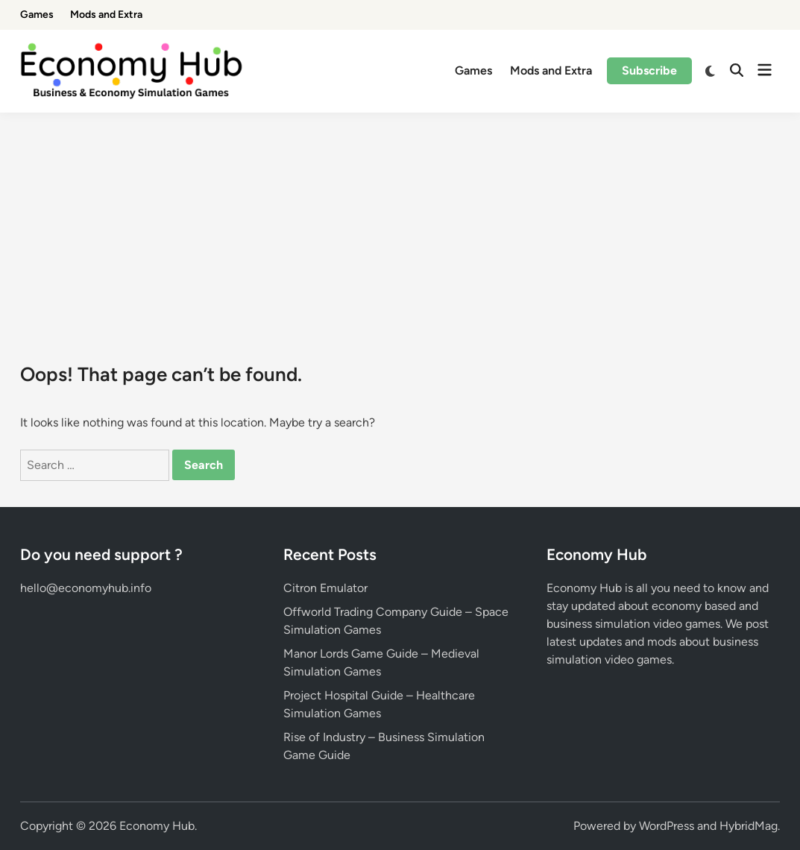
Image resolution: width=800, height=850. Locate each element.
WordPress (666, 826)
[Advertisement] (400, 224)
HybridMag (748, 826)
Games (37, 14)
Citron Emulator (325, 588)
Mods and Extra (106, 14)
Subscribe (649, 70)
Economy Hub (157, 826)
